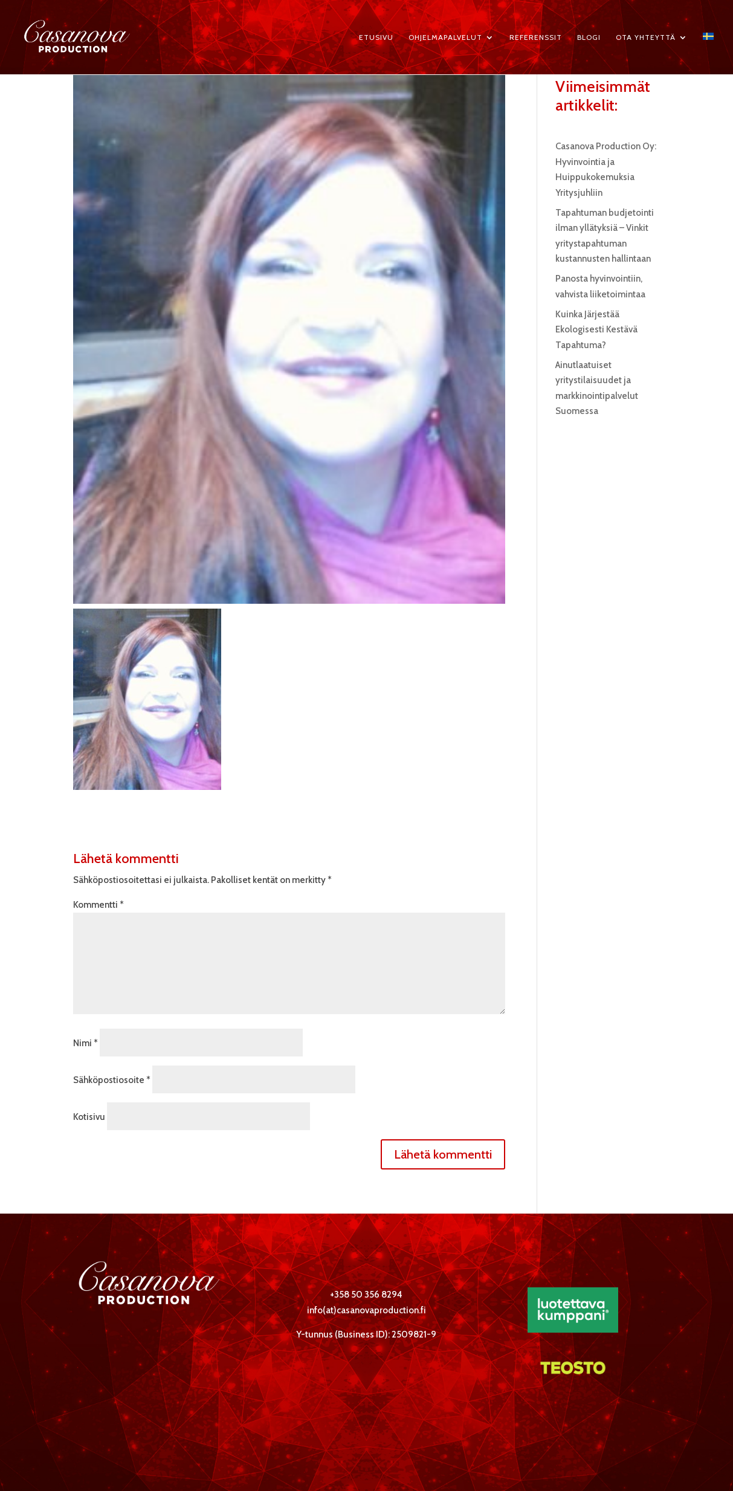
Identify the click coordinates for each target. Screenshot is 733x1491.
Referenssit (535, 37)
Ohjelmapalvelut (445, 37)
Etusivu (376, 37)
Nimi (85, 1043)
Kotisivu (89, 1116)
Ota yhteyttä (646, 37)
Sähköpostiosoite (111, 1080)
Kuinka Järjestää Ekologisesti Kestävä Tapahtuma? (596, 330)
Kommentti (98, 904)
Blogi (589, 37)
